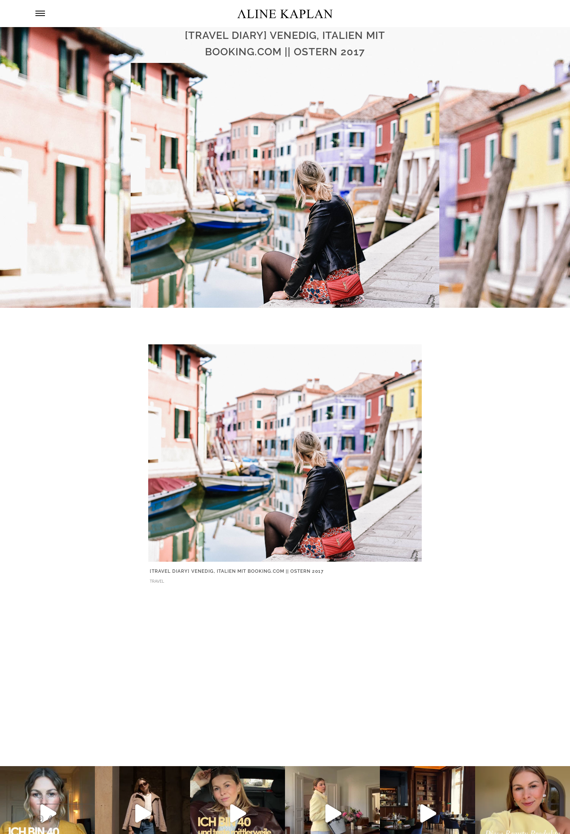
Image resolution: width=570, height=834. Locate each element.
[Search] (40, 795)
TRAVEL (157, 581)
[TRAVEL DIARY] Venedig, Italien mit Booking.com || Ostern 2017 (237, 571)
